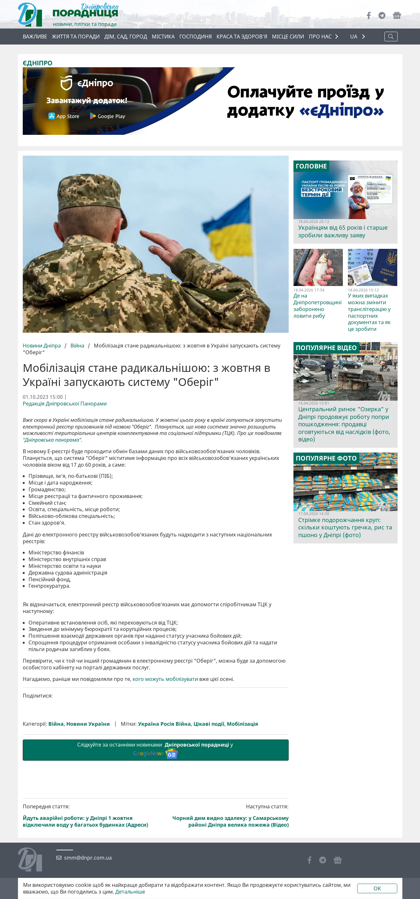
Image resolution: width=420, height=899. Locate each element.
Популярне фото (326, 458)
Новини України (88, 832)
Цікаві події (209, 832)
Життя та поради (76, 36)
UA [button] (354, 36)
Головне (311, 166)
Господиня (195, 36)
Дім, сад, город (125, 36)
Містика (163, 36)
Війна (77, 345)
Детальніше (130, 891)
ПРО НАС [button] (320, 36)
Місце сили (288, 36)
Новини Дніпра (42, 345)
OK (377, 888)
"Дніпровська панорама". (52, 440)
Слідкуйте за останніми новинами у (156, 857)
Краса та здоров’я (242, 36)
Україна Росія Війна (164, 832)
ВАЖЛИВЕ (35, 36)
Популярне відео (326, 348)
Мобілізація (242, 832)
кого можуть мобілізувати (165, 787)
